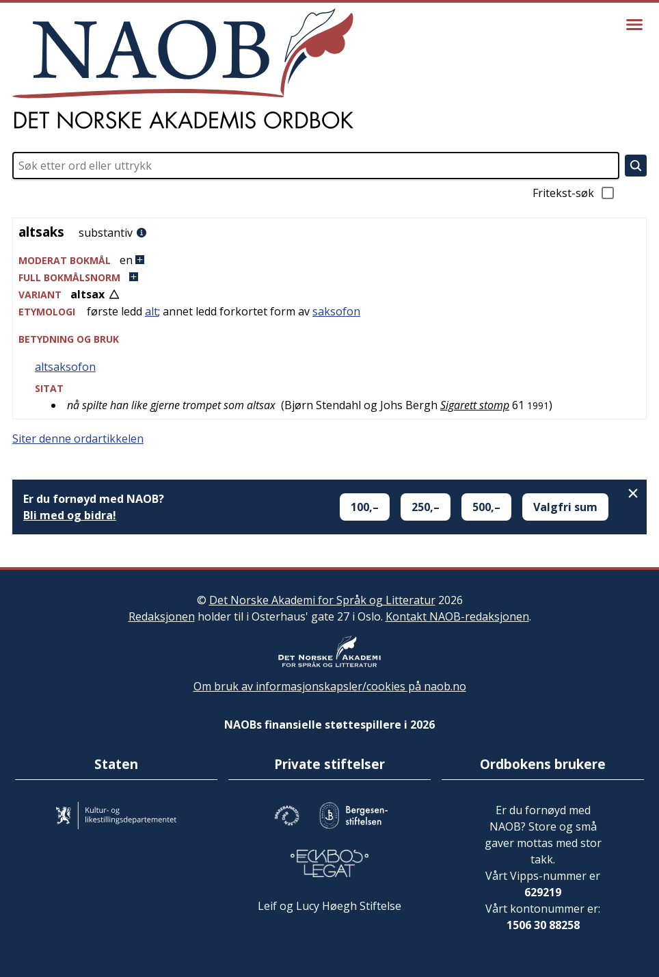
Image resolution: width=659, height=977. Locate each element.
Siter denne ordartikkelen (78, 438)
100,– (365, 506)
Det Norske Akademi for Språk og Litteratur (322, 600)
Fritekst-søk (574, 193)
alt (151, 311)
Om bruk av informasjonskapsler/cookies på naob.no (329, 686)
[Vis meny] (634, 24)
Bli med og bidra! (69, 515)
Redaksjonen (162, 616)
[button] (329, 260)
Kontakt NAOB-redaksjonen (457, 616)
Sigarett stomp (474, 405)
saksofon (336, 311)
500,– (486, 506)
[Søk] (636, 166)
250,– (426, 506)
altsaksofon (65, 366)
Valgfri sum (565, 506)
